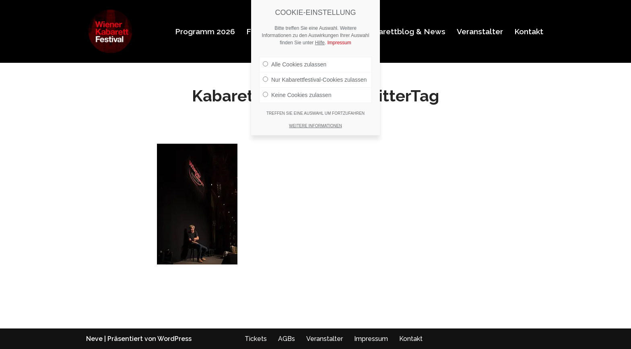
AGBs (286, 339)
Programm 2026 (205, 31)
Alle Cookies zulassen (294, 64)
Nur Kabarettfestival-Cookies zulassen (315, 79)
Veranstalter (480, 31)
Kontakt (528, 31)
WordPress (174, 339)
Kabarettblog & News (404, 31)
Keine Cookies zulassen (297, 95)
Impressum (371, 339)
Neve (94, 339)
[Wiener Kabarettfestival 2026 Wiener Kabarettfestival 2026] (110, 31)
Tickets (256, 339)
